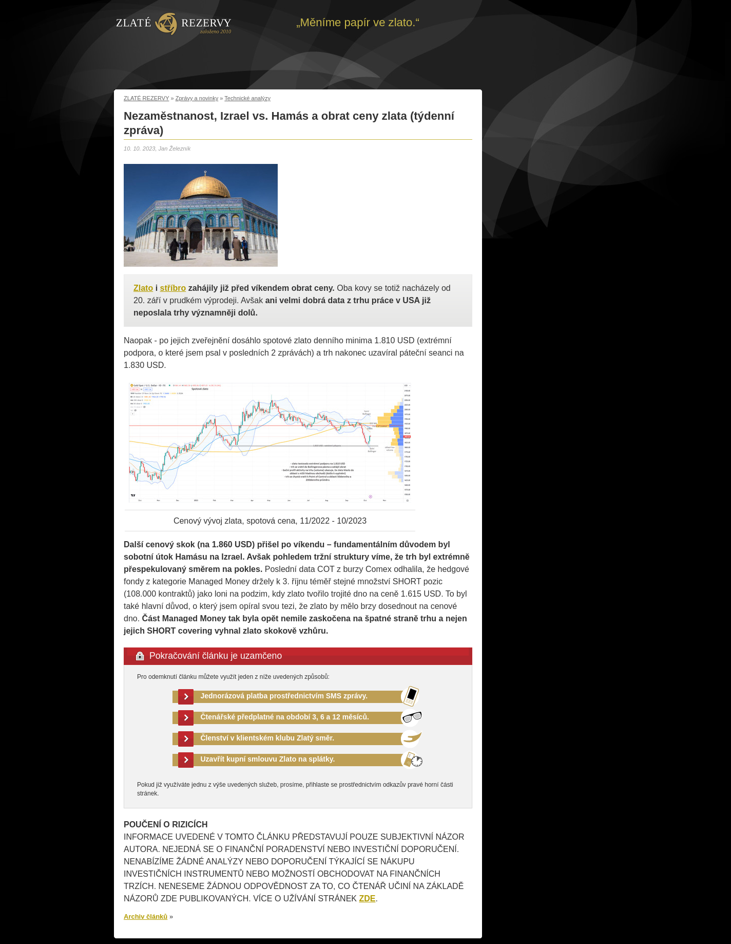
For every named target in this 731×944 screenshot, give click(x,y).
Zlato (143, 288)
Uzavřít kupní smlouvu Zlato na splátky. (268, 759)
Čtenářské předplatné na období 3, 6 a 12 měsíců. (285, 717)
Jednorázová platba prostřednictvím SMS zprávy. (284, 696)
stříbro (173, 288)
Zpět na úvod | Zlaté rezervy (174, 23)
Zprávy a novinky (197, 98)
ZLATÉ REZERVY (146, 98)
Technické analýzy (247, 98)
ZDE (367, 898)
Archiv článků (145, 916)
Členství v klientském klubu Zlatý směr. (268, 738)
